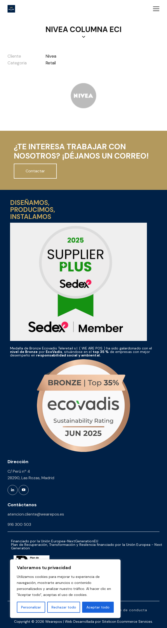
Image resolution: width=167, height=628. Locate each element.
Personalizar (31, 607)
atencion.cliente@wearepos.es (36, 514)
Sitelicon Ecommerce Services (127, 621)
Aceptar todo (97, 607)
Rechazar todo (63, 607)
